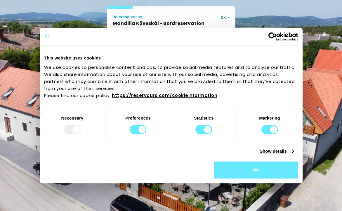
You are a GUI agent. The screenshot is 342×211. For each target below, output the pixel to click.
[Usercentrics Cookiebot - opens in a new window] (272, 36)
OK (256, 169)
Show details (273, 151)
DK (224, 17)
